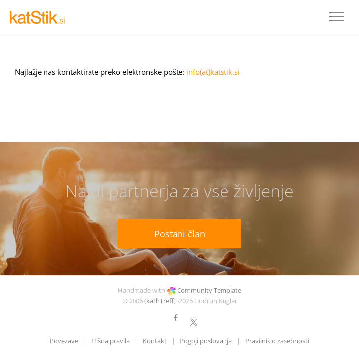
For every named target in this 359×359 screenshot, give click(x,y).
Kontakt (155, 340)
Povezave (64, 340)
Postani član (179, 233)
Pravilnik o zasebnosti (277, 340)
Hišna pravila (110, 340)
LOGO (39, 17)
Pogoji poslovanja (206, 340)
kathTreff (160, 300)
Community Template (209, 290)
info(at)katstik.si (213, 72)
